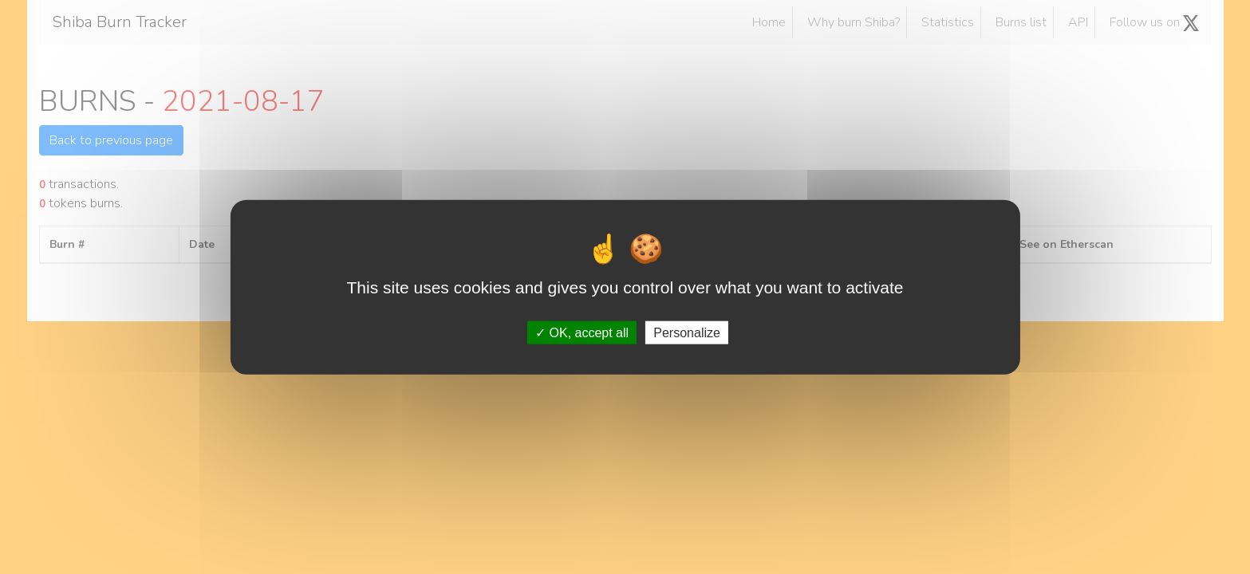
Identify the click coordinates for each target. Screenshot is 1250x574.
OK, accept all (582, 332)
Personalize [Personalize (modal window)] (686, 332)
